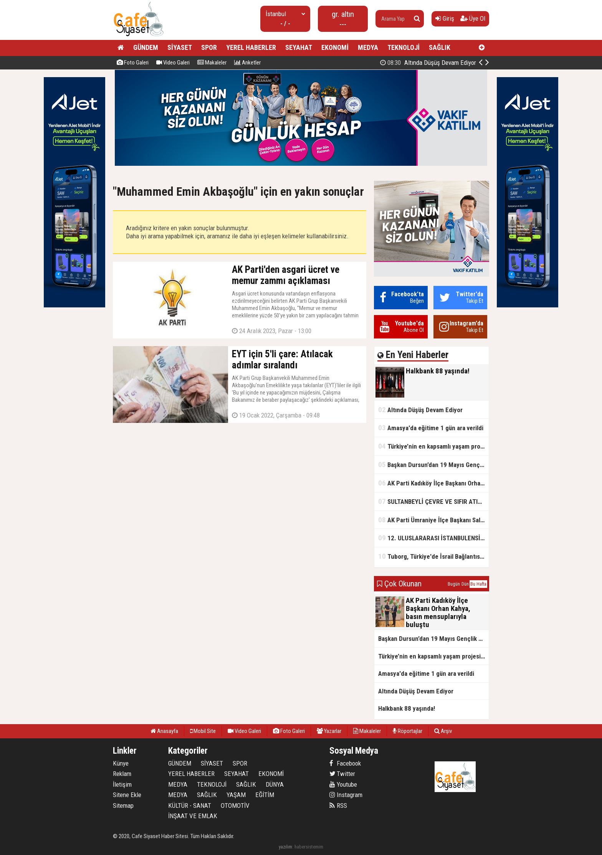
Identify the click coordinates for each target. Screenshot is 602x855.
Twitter (342, 773)
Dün (465, 584)
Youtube (343, 784)
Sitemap (123, 805)
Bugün (454, 584)
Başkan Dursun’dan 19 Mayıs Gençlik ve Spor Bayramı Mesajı (433, 464)
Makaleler (212, 62)
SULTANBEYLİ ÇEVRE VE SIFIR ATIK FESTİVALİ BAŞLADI (433, 501)
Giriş (444, 18)
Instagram (345, 795)
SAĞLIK (439, 47)
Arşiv (443, 731)
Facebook (345, 763)
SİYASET (179, 47)
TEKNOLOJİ (403, 47)
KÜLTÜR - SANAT (189, 805)
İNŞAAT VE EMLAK (192, 816)
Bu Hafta (478, 584)
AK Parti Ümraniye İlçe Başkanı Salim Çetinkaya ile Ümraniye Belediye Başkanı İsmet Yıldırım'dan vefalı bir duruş (433, 519)
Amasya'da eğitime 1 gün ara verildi (430, 427)
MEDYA (368, 47)
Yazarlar (329, 731)
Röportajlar (407, 731)
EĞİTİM (264, 795)
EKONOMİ (335, 47)
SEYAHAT (298, 47)
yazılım (285, 847)
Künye (121, 763)
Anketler (247, 62)
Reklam (122, 773)
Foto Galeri (133, 62)
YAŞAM (236, 795)
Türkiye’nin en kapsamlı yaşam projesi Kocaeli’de (433, 446)
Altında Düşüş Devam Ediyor (420, 409)
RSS (338, 805)
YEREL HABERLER (251, 47)
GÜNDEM (145, 47)
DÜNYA (275, 784)
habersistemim (308, 847)
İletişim (122, 784)
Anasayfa (164, 731)
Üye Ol (472, 18)
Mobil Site (203, 731)
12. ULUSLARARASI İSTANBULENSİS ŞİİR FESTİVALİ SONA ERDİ (433, 537)
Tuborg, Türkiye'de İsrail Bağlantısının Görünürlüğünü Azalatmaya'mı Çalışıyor (433, 556)
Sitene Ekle (127, 795)
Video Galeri (173, 62)
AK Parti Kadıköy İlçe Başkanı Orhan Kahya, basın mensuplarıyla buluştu (433, 483)
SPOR (209, 47)
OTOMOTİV (235, 805)
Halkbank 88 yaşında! (437, 62)
